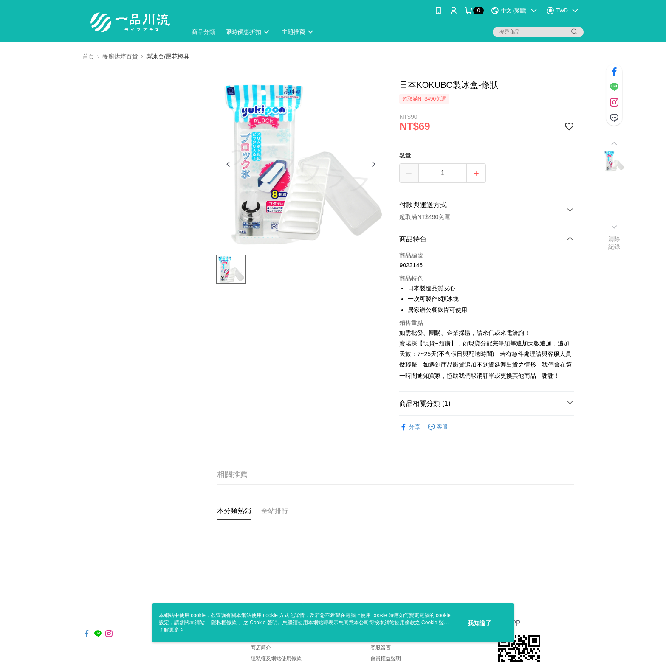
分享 (409, 427)
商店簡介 (261, 648)
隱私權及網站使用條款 (276, 659)
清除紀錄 (614, 243)
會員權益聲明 (385, 659)
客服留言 (380, 648)
